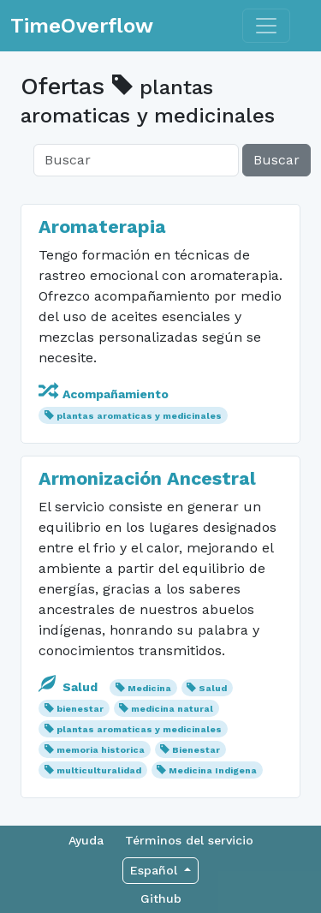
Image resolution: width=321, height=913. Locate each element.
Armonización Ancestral (147, 478)
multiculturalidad (98, 770)
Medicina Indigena (213, 770)
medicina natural (172, 708)
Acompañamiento (104, 394)
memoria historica (100, 749)
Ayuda (86, 840)
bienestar (80, 708)
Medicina (149, 688)
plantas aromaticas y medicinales (139, 415)
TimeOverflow (81, 26)
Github (160, 898)
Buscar (276, 160)
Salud (70, 687)
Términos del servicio (189, 840)
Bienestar (196, 749)
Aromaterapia (102, 226)
